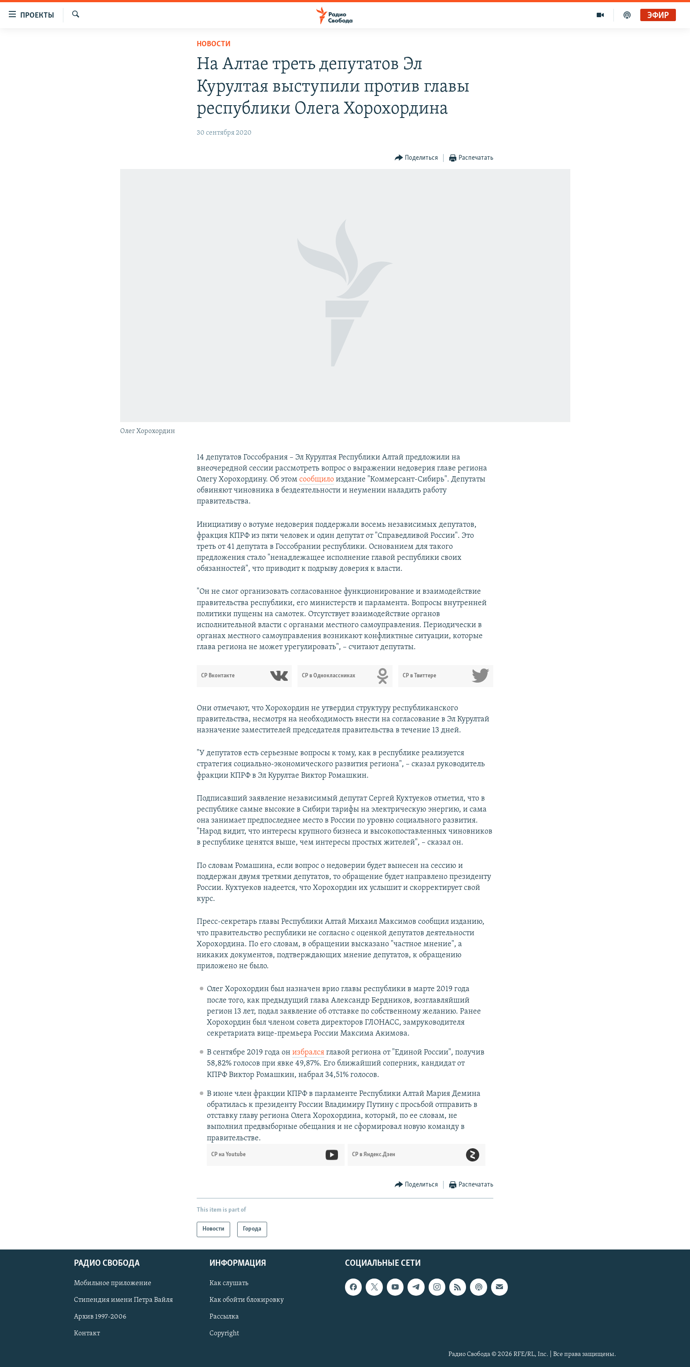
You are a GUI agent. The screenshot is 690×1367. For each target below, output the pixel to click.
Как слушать (228, 1283)
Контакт (87, 1333)
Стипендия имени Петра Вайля (123, 1300)
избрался (308, 1052)
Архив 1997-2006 (100, 1316)
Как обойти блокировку (246, 1300)
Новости (214, 44)
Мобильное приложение (112, 1283)
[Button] (416, 158)
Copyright (224, 1333)
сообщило (316, 479)
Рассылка (224, 1316)
